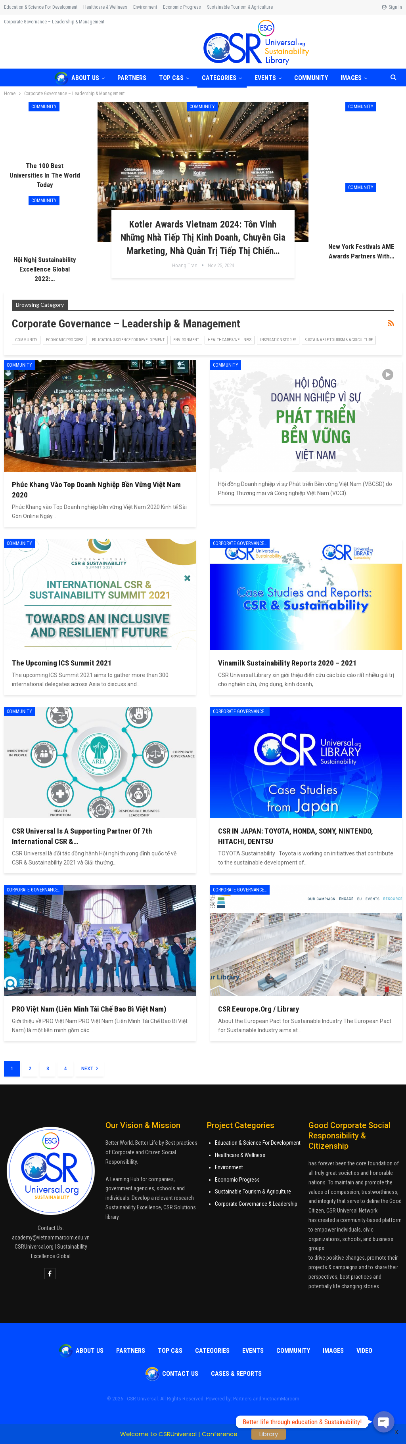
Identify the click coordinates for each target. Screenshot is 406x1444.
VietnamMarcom (280, 1399)
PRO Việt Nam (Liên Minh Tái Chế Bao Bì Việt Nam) (89, 1009)
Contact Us (171, 1373)
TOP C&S (173, 78)
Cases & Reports (236, 1373)
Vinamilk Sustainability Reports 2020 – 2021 (287, 662)
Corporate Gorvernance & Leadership (256, 1204)
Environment (145, 7)
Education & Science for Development (40, 7)
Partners (133, 78)
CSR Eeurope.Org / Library (258, 1009)
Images (333, 1350)
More (214, 7)
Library (268, 1434)
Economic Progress (182, 7)
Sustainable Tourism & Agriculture (339, 340)
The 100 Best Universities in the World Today (45, 175)
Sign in (392, 7)
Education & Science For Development (258, 1143)
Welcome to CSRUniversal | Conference (178, 1434)
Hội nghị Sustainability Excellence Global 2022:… (44, 269)
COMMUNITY (317, 78)
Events (270, 78)
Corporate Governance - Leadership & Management (241, 543)
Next (89, 1068)
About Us (76, 78)
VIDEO (364, 1350)
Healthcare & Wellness (105, 7)
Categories (222, 78)
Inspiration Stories (278, 340)
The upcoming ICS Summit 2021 (62, 662)
